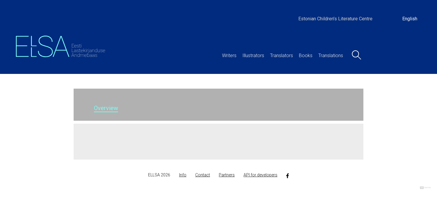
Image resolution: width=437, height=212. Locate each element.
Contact (202, 175)
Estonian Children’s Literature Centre (335, 18)
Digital (425, 187)
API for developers (260, 175)
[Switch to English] (409, 18)
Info (182, 175)
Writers (229, 55)
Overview (106, 108)
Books (305, 55)
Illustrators (253, 55)
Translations (330, 55)
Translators (281, 55)
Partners (227, 175)
